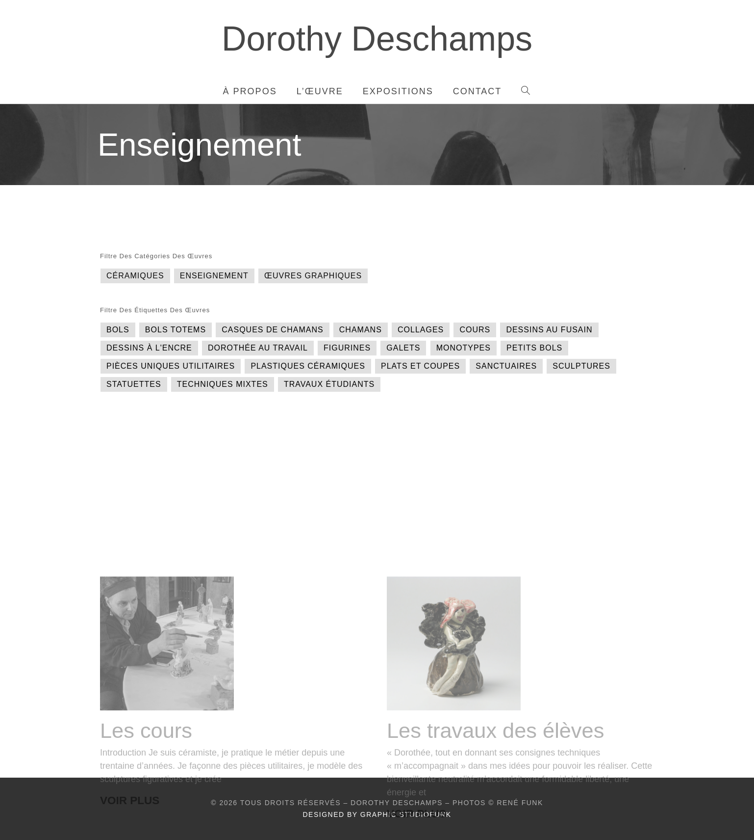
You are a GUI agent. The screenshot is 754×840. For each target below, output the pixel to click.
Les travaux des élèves (495, 804)
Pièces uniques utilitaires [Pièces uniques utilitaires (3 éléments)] (170, 366)
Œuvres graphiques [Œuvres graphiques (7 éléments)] (313, 275)
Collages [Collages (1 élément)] (421, 329)
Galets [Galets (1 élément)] (403, 348)
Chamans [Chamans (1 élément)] (360, 329)
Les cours (146, 804)
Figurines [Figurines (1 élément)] (347, 348)
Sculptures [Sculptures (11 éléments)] (581, 366)
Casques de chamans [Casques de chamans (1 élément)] (272, 329)
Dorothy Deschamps (377, 39)
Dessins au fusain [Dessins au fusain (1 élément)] (549, 329)
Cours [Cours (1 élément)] (474, 329)
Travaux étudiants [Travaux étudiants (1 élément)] (329, 384)
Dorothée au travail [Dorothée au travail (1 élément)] (258, 348)
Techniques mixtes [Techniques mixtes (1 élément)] (222, 384)
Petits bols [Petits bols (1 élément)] (534, 348)
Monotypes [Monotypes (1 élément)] (463, 348)
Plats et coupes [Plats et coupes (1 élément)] (420, 366)
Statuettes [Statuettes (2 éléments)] (133, 384)
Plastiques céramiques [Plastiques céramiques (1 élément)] (308, 366)
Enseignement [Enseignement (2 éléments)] (214, 275)
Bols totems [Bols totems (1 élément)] (175, 329)
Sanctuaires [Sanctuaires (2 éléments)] (506, 366)
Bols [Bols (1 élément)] (117, 329)
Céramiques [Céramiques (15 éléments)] (135, 275)
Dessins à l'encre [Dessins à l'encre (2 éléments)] (149, 348)
